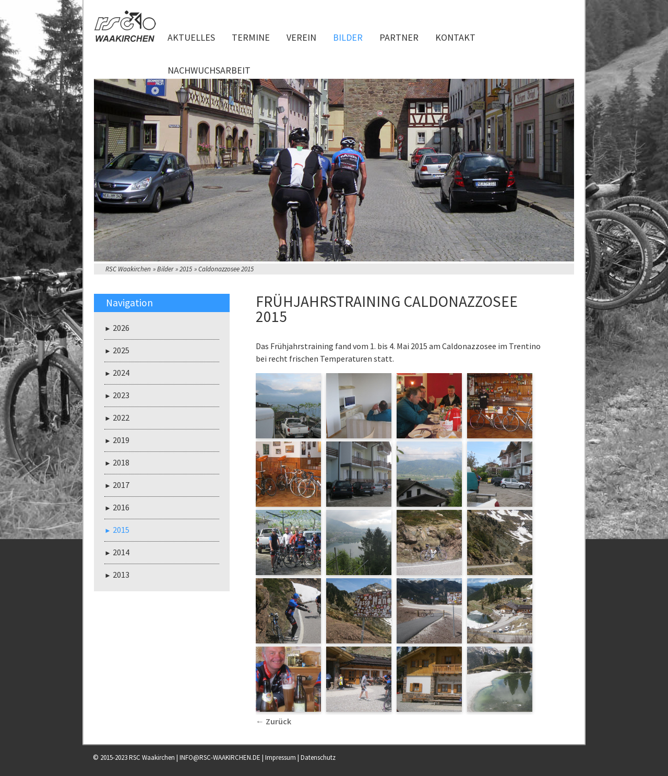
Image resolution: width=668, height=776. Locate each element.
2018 (121, 462)
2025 (121, 350)
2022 (121, 417)
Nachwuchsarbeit (209, 70)
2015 (186, 269)
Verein (301, 37)
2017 (121, 485)
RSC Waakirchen (128, 269)
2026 (121, 328)
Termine (251, 37)
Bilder (348, 37)
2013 (121, 574)
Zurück (278, 721)
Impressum (280, 757)
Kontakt (455, 37)
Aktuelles (191, 37)
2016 (121, 507)
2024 (121, 372)
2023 (121, 395)
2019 (121, 440)
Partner (399, 37)
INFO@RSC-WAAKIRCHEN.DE (220, 757)
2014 (121, 552)
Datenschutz (318, 757)
